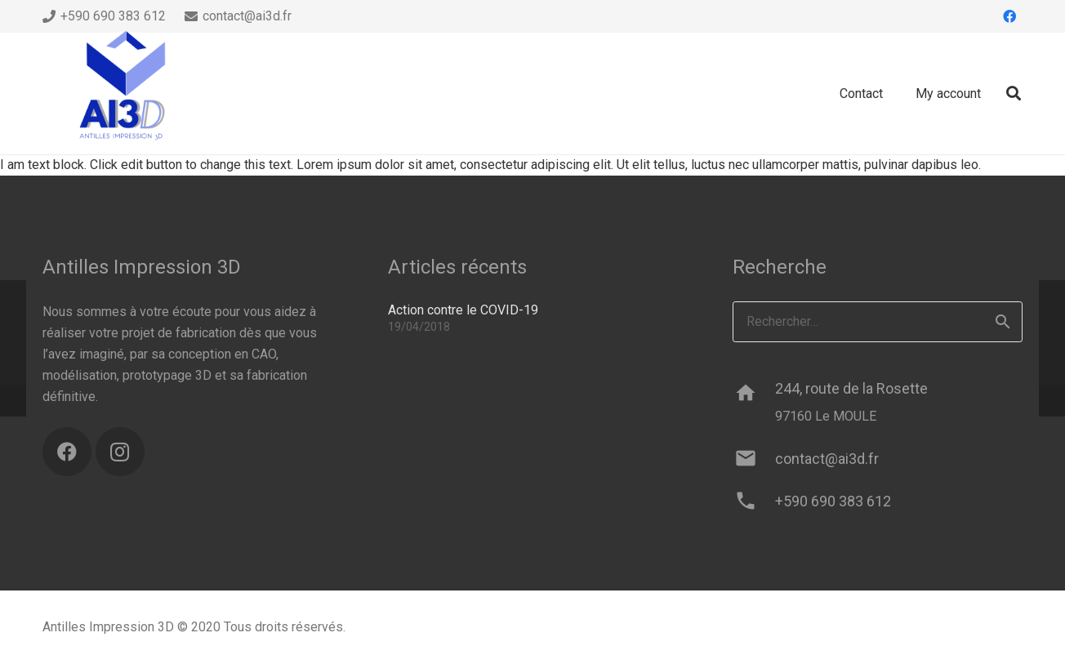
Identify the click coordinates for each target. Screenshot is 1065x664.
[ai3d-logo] (124, 94)
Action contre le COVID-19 (463, 310)
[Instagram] (120, 451)
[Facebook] (1009, 16)
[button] (1013, 93)
